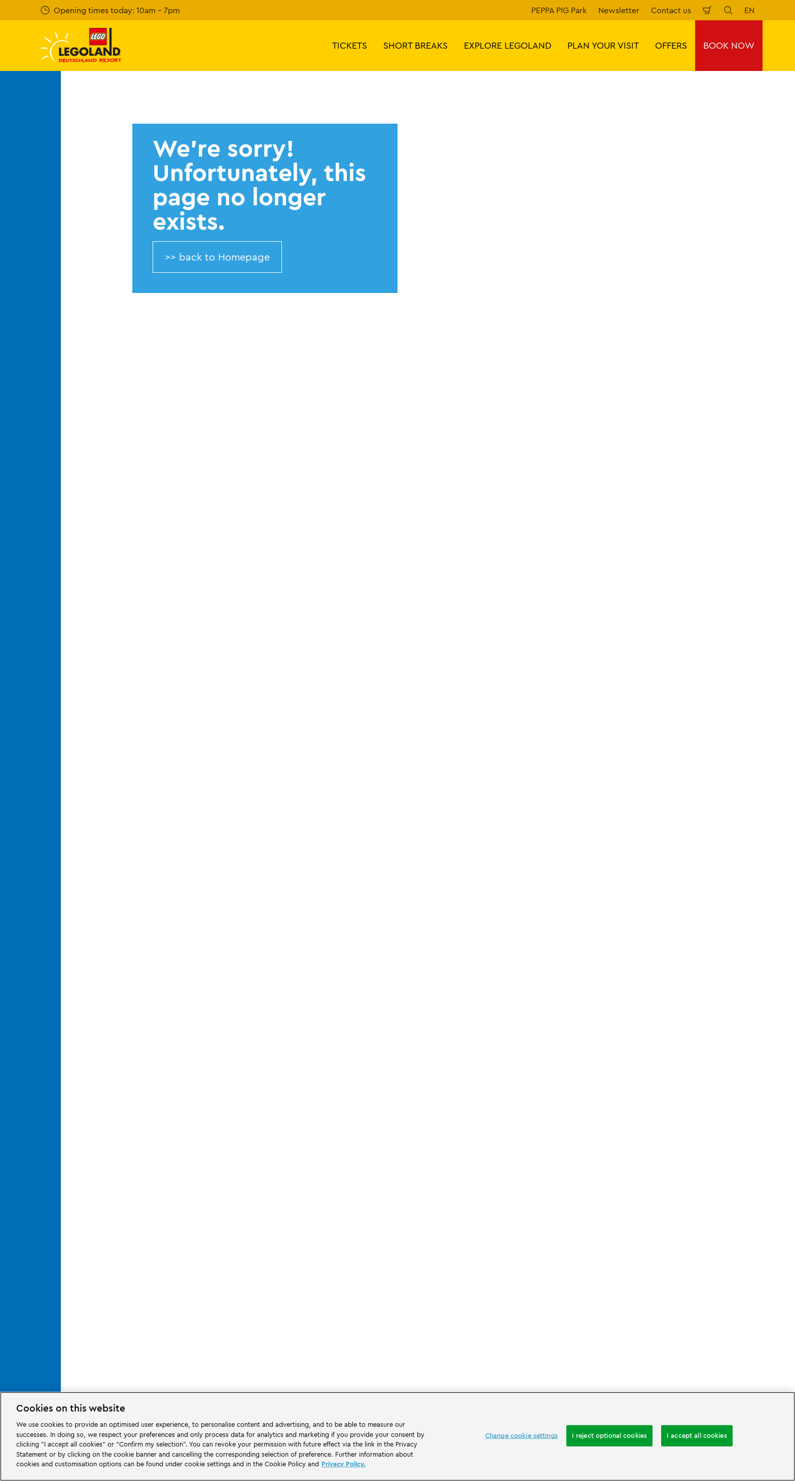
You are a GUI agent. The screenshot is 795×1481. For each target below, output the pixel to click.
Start (108, 952)
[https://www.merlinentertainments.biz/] (104, 1238)
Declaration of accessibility (486, 1174)
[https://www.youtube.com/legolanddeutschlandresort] (726, 1295)
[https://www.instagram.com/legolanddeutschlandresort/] (701, 1295)
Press (111, 1023)
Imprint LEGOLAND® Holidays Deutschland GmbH (491, 1072)
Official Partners (130, 1040)
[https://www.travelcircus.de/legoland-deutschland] (234, 1238)
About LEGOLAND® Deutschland (161, 1005)
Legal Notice (459, 1156)
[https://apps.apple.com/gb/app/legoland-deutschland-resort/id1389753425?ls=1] (753, 1223)
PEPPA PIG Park (559, 10)
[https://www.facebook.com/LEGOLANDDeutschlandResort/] (675, 1295)
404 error (145, 952)
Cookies (451, 1139)
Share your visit (297, 1040)
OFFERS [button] (671, 45)
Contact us (671, 10)
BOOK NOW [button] (728, 45)
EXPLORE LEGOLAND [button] (507, 45)
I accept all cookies (697, 1435)
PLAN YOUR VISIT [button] (603, 45)
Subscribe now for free (298, 780)
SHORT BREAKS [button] (415, 45)
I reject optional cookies (609, 1435)
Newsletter (618, 10)
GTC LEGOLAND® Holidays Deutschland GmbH (509, 1099)
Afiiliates (117, 1075)
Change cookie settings (521, 1435)
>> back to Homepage (217, 256)
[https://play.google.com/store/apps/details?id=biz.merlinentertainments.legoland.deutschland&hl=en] (680, 1223)
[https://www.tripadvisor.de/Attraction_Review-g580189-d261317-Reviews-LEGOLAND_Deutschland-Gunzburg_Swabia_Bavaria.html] (751, 1295)
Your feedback (295, 1023)
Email (156, 727)
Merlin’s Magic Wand (139, 1057)
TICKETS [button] (349, 45)
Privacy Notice (463, 1122)
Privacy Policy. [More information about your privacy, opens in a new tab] (343, 1464)
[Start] (175, 1238)
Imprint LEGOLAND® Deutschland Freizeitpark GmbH (498, 1009)
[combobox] (378, 870)
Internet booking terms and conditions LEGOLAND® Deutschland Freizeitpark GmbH (507, 1041)
